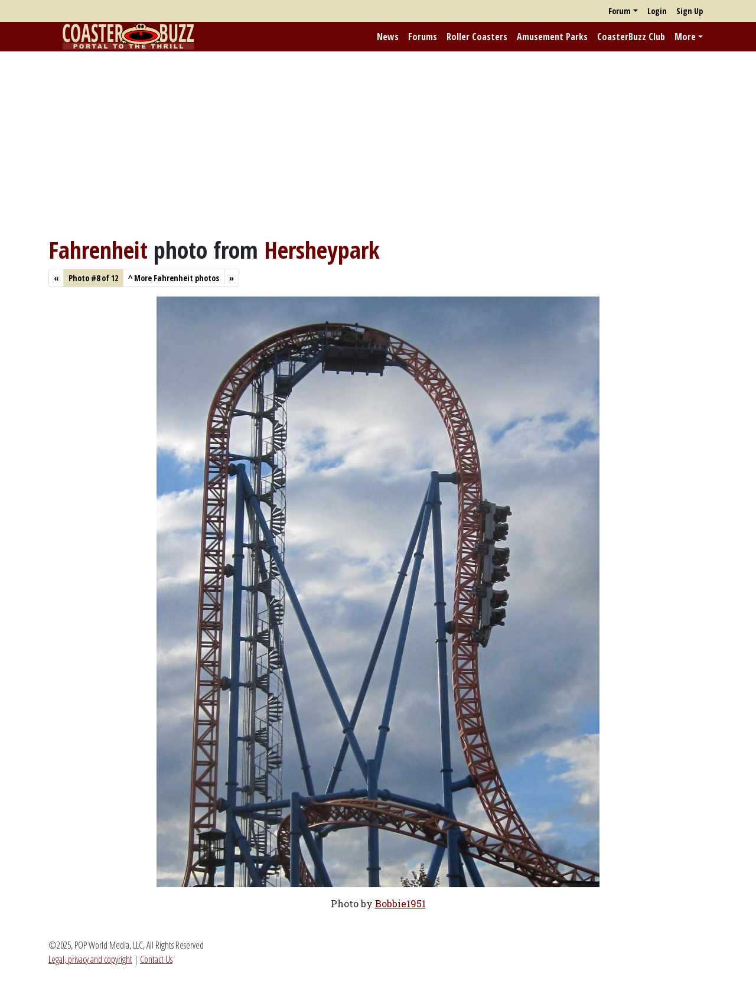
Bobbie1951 (400, 903)
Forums (422, 36)
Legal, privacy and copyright (90, 959)
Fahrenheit (98, 249)
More (685, 36)
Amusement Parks (552, 36)
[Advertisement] (378, 143)
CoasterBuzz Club (631, 36)
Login (657, 11)
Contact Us (156, 959)
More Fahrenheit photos (173, 278)
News (388, 36)
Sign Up (689, 11)
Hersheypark (322, 249)
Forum (619, 11)
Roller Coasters (477, 36)
